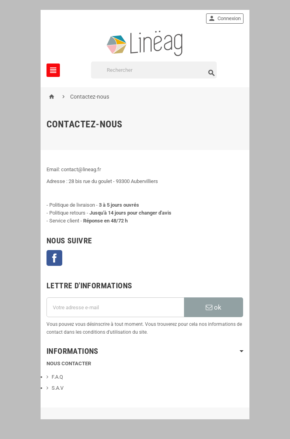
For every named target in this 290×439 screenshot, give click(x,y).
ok (213, 307)
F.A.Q (57, 377)
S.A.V (57, 388)
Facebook (54, 258)
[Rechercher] (154, 70)
